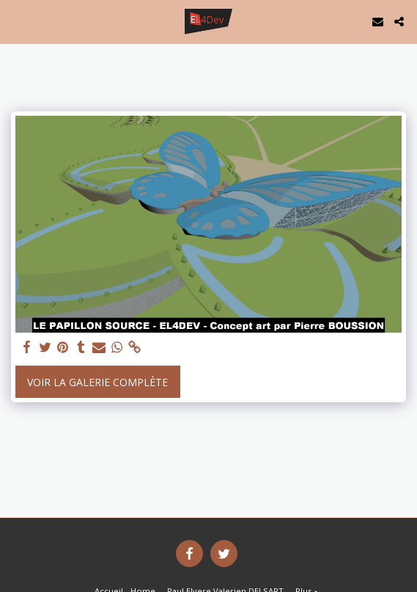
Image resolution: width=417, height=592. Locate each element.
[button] (16, 21)
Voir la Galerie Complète (97, 382)
